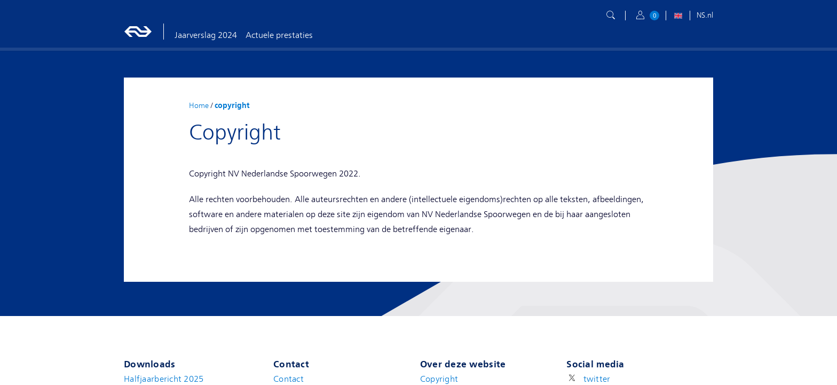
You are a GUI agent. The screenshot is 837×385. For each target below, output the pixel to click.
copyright (232, 105)
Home (199, 105)
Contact (288, 379)
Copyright (439, 379)
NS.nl (705, 15)
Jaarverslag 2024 (206, 35)
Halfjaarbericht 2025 (164, 379)
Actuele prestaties (279, 35)
